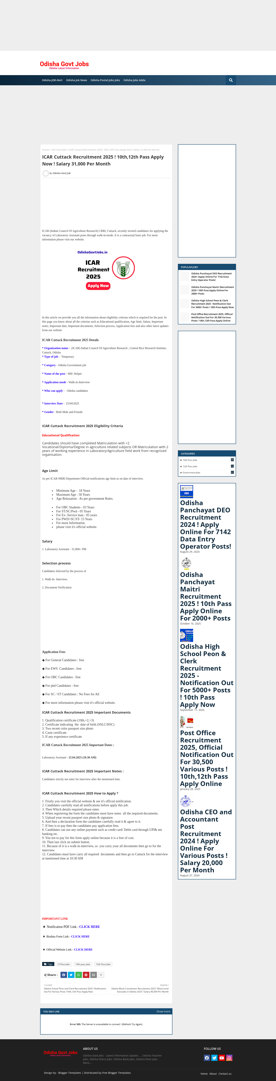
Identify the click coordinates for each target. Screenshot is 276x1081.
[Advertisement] (109, 25)
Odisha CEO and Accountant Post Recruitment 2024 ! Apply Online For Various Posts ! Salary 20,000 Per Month (206, 840)
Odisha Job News (76, 80)
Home (45, 149)
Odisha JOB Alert (52, 80)
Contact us (225, 1073)
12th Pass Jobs (58, 149)
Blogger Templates (69, 1072)
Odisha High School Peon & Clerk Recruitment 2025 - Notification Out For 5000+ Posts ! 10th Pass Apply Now (212, 304)
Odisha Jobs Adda (134, 80)
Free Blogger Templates (116, 1072)
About (213, 1073)
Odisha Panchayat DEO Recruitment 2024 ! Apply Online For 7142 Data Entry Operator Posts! (211, 277)
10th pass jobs (83, 964)
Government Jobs (208, 472)
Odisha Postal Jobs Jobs (105, 80)
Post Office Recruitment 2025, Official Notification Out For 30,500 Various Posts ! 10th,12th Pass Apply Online (212, 317)
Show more (163, 1011)
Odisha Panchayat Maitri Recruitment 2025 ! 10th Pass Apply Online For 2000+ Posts (212, 290)
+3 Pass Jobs (63, 964)
